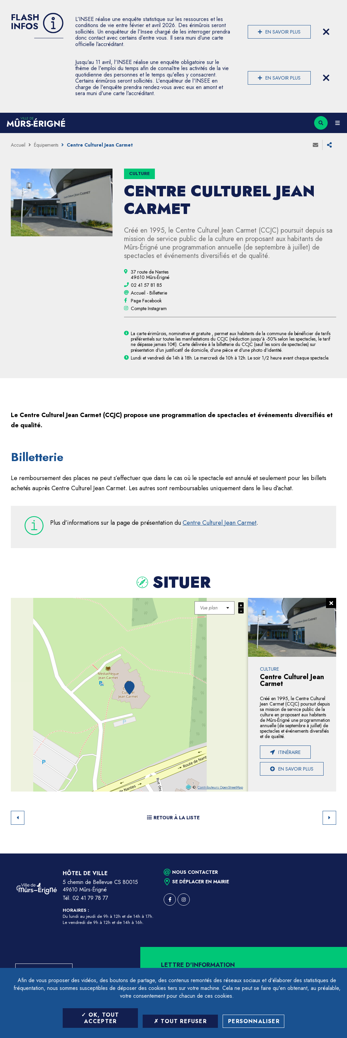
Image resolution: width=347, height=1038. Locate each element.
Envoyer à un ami (315, 145)
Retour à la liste (173, 817)
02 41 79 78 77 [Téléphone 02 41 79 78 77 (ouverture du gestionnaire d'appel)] (90, 898)
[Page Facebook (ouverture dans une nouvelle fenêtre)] (146, 300)
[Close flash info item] (326, 32)
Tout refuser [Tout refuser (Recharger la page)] (180, 1021)
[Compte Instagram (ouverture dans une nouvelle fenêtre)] (149, 308)
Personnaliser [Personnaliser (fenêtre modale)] (254, 1021)
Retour (17, 817)
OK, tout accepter (100, 1018)
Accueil (18, 145)
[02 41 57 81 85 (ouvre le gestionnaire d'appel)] (146, 285)
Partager (329, 145)
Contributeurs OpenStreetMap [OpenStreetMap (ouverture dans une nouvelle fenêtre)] (220, 787)
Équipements (46, 145)
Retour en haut (330, 853)
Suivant (329, 817)
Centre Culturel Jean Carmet (220, 522)
